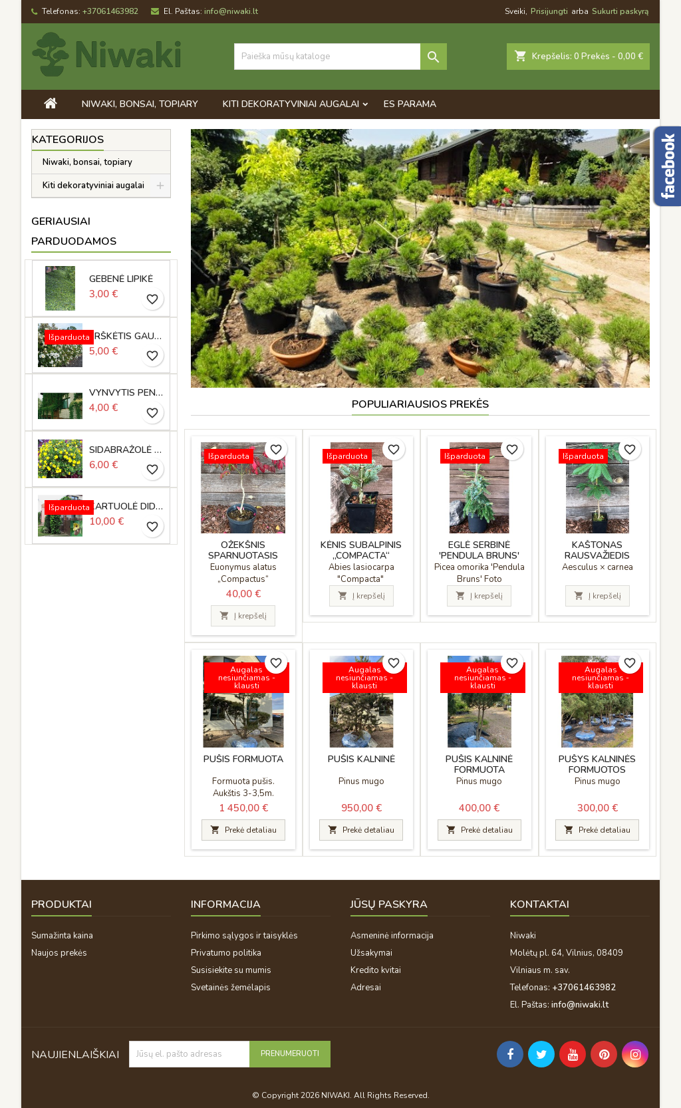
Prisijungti (549, 11)
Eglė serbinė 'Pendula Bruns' (479, 550)
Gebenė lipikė (121, 279)
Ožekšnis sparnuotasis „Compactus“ (243, 556)
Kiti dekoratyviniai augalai (291, 104)
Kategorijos (68, 139)
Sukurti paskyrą (620, 11)
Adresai (365, 988)
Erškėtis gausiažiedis (127, 336)
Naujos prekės (59, 953)
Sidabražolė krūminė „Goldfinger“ (127, 450)
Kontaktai (539, 904)
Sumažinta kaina (62, 936)
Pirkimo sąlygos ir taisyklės (244, 936)
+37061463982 (110, 11)
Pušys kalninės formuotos (597, 764)
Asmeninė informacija (392, 936)
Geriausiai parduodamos (73, 231)
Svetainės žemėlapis (231, 988)
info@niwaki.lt (231, 11)
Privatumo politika (226, 953)
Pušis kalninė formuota (479, 764)
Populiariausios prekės (420, 404)
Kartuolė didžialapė (127, 506)
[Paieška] (340, 56)
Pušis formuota (243, 759)
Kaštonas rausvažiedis (597, 550)
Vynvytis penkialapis (127, 393)
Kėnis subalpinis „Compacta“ (361, 550)
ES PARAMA (410, 104)
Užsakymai (371, 953)
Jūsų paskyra (389, 904)
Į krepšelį (243, 616)
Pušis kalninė (361, 759)
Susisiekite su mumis (231, 970)
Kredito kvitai (375, 970)
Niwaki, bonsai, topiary (140, 104)
